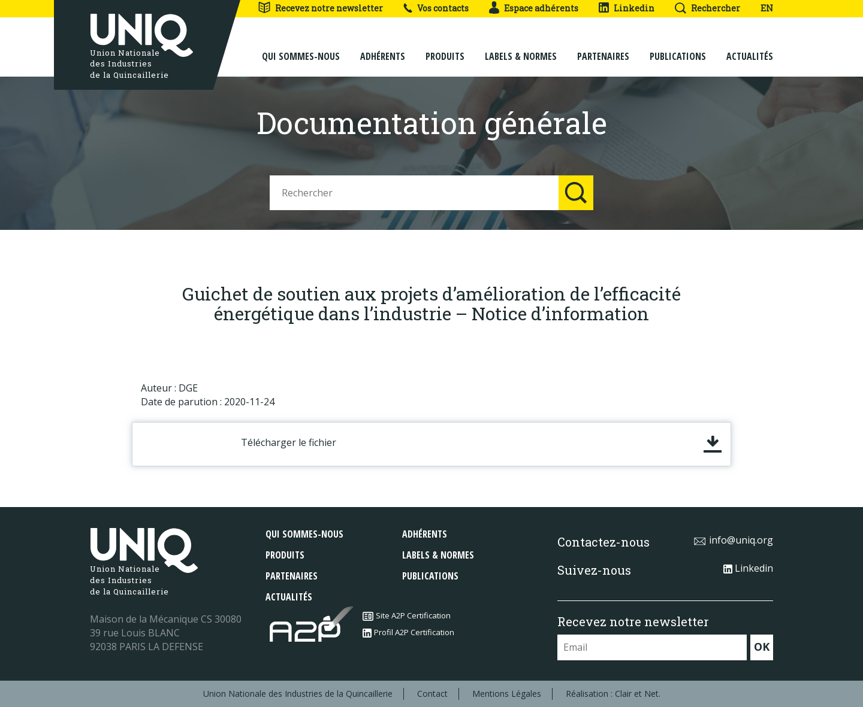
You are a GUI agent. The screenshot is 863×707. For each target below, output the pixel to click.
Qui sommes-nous (301, 49)
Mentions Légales (506, 693)
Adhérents (382, 49)
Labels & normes (521, 49)
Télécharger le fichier (288, 442)
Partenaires (603, 49)
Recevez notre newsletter (320, 8)
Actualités (749, 49)
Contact (432, 693)
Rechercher (707, 8)
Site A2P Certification (407, 615)
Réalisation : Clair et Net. (613, 693)
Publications (678, 49)
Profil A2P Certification (408, 632)
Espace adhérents (533, 8)
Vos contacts (436, 8)
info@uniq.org (733, 540)
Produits (445, 49)
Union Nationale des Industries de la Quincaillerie (298, 693)
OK (762, 646)
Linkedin (626, 8)
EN (767, 8)
